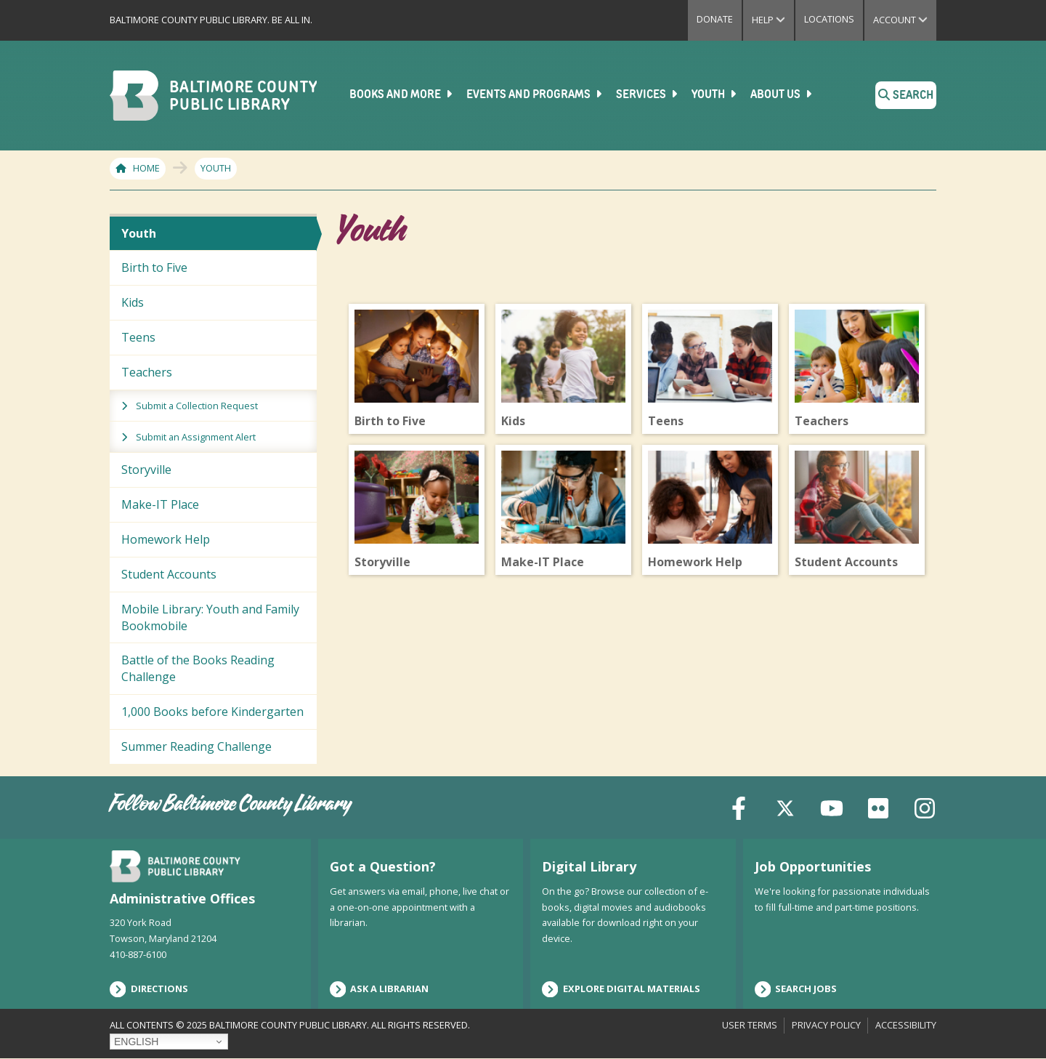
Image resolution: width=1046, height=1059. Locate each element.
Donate (715, 18)
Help (773, 19)
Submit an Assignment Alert (196, 436)
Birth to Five (154, 267)
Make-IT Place (160, 504)
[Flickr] (878, 807)
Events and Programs (535, 94)
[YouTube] (831, 807)
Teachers (146, 372)
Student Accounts (168, 574)
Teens (138, 337)
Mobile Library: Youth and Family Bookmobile (210, 617)
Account (904, 19)
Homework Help (165, 539)
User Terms (749, 1024)
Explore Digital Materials (621, 989)
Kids (132, 302)
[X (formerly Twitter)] (785, 807)
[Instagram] (924, 807)
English (136, 1041)
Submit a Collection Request (197, 405)
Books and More (402, 94)
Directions (149, 989)
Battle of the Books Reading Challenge (198, 668)
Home (146, 167)
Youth (715, 94)
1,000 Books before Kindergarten (212, 712)
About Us (782, 94)
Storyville (146, 470)
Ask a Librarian (379, 989)
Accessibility (905, 1024)
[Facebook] (738, 807)
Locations (829, 18)
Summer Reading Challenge (196, 746)
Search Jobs (796, 989)
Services (648, 94)
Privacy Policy (826, 1024)
